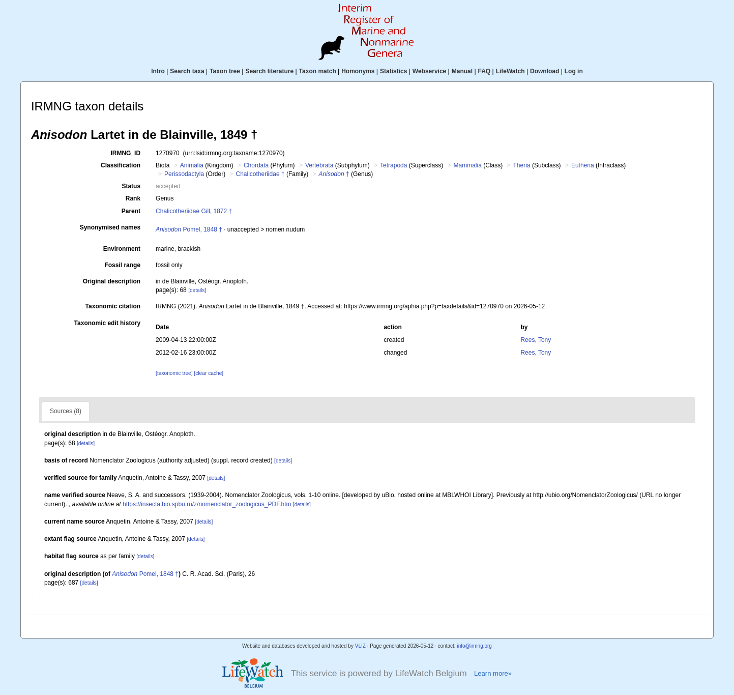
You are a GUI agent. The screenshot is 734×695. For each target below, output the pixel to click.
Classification (120, 165)
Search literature (269, 71)
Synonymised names (110, 227)
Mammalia (467, 165)
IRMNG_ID (125, 153)
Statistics (393, 71)
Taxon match (317, 71)
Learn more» (493, 673)
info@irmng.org (474, 646)
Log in (574, 71)
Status (131, 186)
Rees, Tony (535, 339)
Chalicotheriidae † (260, 174)
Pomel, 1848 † (189, 229)
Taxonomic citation (112, 306)
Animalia (191, 165)
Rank (133, 198)
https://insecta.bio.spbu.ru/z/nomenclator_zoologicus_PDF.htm (207, 504)
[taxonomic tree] (174, 373)
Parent (131, 211)
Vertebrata (319, 165)
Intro (158, 71)
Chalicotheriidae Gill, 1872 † (194, 211)
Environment (121, 248)
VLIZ (360, 646)
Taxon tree (225, 71)
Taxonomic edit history (107, 323)
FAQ (484, 71)
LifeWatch (510, 71)
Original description (111, 281)
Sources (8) (65, 411)
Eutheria (582, 165)
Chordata (256, 165)
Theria (522, 165)
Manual (462, 71)
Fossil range (122, 265)
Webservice (430, 71)
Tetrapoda (393, 165)
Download (544, 71)
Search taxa (187, 71)
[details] (197, 290)
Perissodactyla (184, 174)
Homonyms (357, 71)
